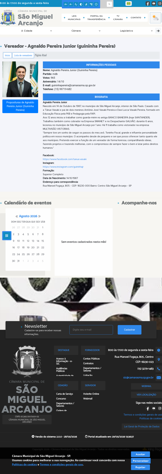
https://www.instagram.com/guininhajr (63, 167)
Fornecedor (104, 30)
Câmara (33, 30)
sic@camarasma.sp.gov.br (138, 377)
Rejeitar (140, 467)
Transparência (78, 30)
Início (7, 55)
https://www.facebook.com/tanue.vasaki (65, 159)
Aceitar (140, 454)
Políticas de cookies (151, 418)
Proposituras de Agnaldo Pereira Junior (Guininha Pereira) (20, 106)
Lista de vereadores (23, 55)
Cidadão (125, 30)
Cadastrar (129, 329)
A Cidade (13, 30)
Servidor (145, 30)
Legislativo (54, 30)
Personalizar (141, 460)
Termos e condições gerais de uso (143, 414)
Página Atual (41, 55)
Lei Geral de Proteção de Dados (141, 426)
